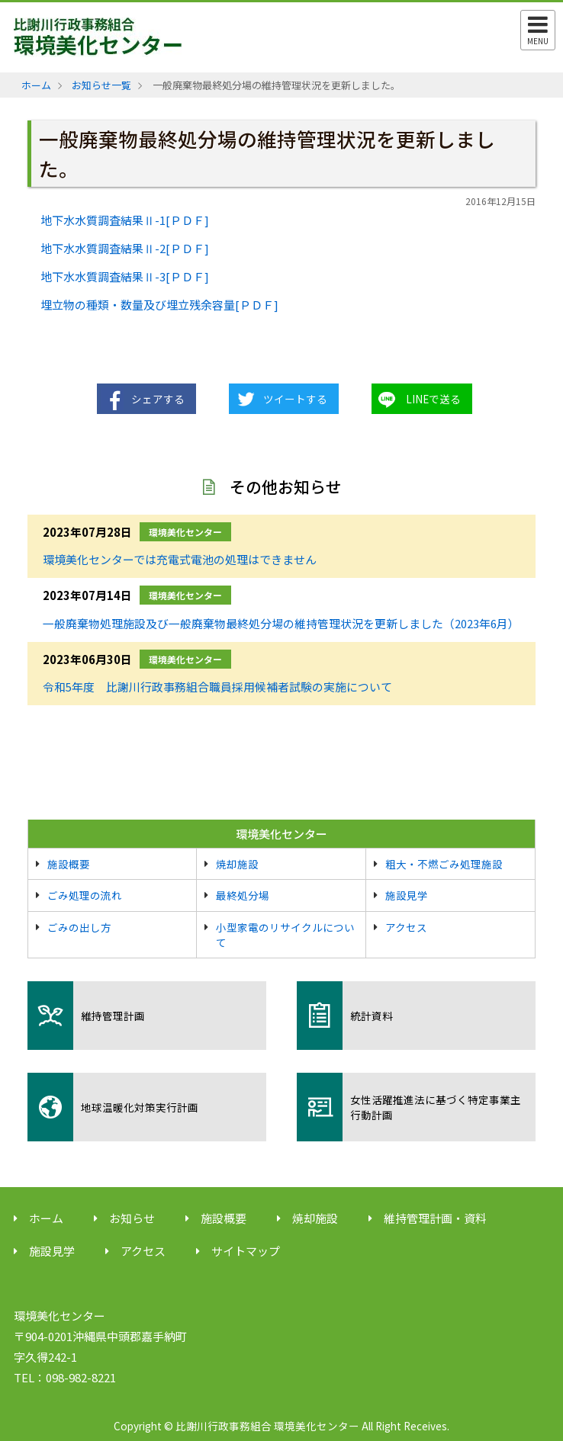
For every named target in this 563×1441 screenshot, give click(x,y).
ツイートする (295, 398)
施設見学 (406, 895)
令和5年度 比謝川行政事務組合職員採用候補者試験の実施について (217, 687)
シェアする (158, 398)
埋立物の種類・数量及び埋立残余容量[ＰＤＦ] (159, 305)
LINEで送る (433, 398)
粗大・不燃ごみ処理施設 (444, 863)
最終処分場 (242, 895)
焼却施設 (237, 863)
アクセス (406, 927)
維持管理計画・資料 (435, 1218)
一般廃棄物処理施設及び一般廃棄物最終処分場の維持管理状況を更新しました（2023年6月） (281, 623)
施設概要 (68, 863)
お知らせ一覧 (101, 85)
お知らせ (132, 1218)
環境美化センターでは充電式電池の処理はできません (180, 559)
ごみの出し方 (79, 927)
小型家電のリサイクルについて (285, 934)
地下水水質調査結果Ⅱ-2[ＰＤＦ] (124, 248)
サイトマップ (245, 1251)
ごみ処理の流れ (84, 895)
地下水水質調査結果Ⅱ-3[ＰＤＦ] (124, 276)
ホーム (36, 85)
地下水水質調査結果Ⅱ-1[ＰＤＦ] (124, 220)
